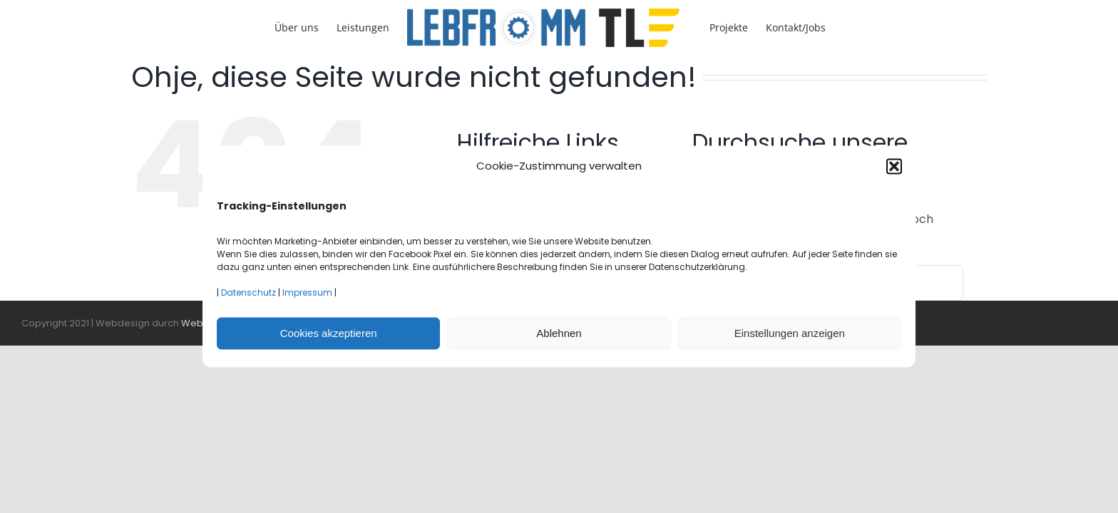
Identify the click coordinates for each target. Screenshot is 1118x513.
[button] (894, 166)
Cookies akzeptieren (328, 333)
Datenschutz (248, 293)
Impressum (307, 293)
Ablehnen (558, 333)
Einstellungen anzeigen (789, 333)
